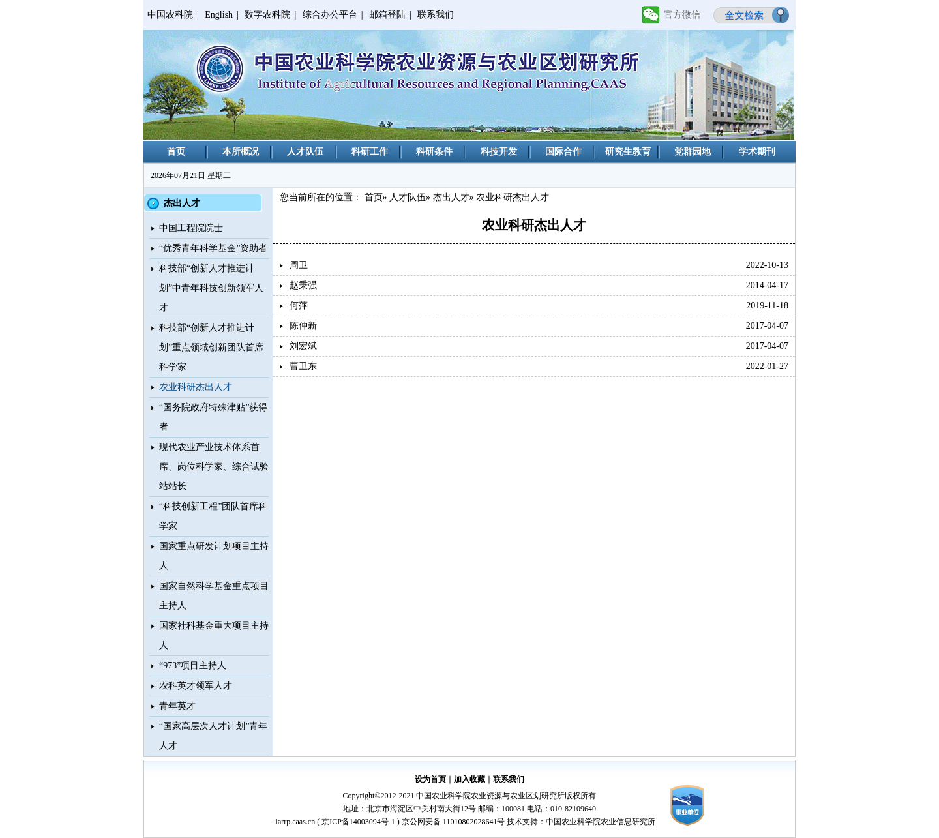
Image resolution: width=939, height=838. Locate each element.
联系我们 (435, 15)
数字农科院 (267, 15)
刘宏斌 (303, 346)
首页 (176, 152)
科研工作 (369, 152)
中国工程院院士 (191, 228)
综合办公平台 (330, 15)
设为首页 (430, 779)
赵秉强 (303, 285)
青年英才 (177, 706)
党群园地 (692, 152)
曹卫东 (303, 366)
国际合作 (563, 152)
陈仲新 (303, 326)
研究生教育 (628, 152)
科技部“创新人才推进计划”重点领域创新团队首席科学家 (211, 347)
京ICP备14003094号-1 (358, 821)
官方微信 (682, 15)
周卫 (299, 265)
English (219, 15)
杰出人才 (451, 197)
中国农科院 (170, 15)
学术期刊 (757, 152)
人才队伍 (305, 152)
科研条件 (434, 152)
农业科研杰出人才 (195, 387)
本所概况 (240, 152)
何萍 (299, 305)
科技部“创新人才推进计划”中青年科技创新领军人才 (211, 287)
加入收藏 (469, 779)
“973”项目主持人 (192, 665)
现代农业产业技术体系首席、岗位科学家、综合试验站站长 (214, 466)
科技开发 (499, 152)
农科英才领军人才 (195, 686)
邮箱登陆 (387, 15)
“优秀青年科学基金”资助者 (213, 248)
